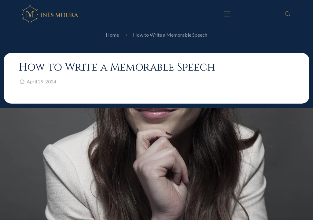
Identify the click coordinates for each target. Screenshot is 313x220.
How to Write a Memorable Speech (170, 35)
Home (112, 35)
